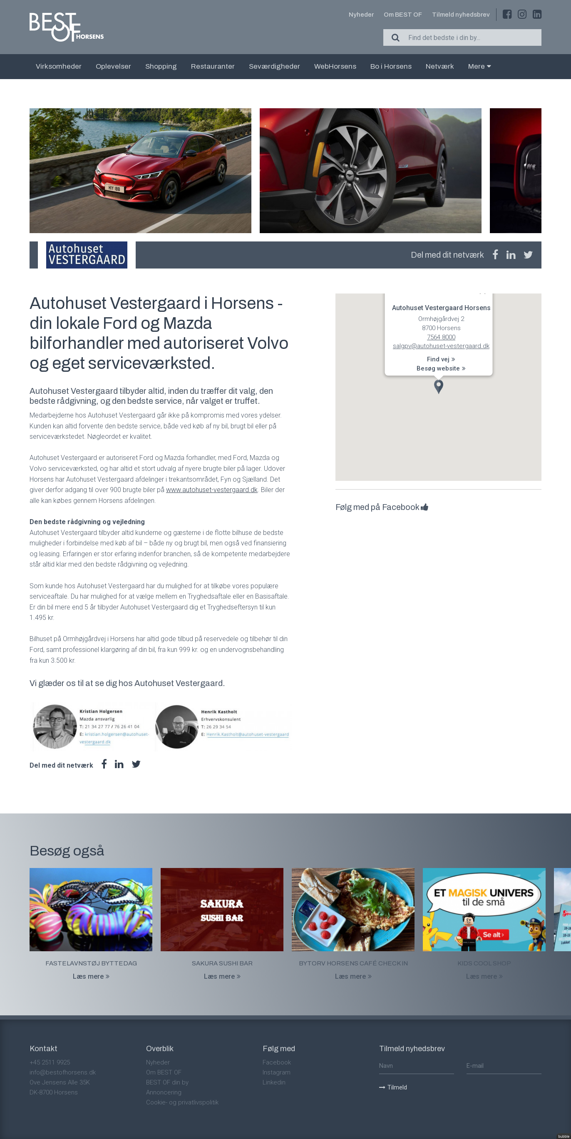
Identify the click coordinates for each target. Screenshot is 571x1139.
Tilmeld (393, 1087)
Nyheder (361, 14)
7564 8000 (441, 337)
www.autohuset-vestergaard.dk (212, 490)
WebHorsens (335, 66)
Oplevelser (113, 66)
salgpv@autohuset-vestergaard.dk (441, 346)
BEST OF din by (167, 1082)
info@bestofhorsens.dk (63, 1072)
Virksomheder (59, 66)
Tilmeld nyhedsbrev (461, 14)
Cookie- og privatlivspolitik (182, 1102)
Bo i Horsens (391, 66)
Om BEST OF (403, 14)
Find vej (441, 359)
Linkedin (274, 1082)
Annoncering (163, 1092)
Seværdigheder (274, 66)
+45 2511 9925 (50, 1062)
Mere (479, 66)
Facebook (277, 1062)
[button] (438, 387)
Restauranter (213, 66)
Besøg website (441, 368)
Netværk (440, 66)
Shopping (161, 66)
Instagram (276, 1072)
